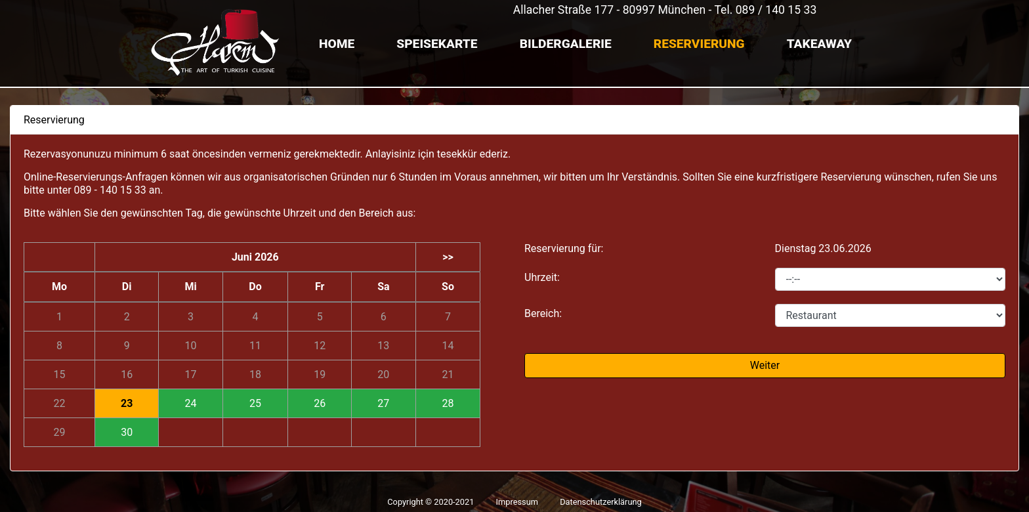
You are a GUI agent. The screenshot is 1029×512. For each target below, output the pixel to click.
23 (127, 403)
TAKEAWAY (819, 43)
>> (447, 257)
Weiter (765, 365)
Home (336, 43)
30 (127, 432)
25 (255, 403)
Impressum (517, 502)
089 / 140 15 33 (776, 9)
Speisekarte (436, 43)
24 (191, 403)
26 (320, 403)
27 (383, 403)
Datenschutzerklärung (601, 502)
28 (447, 403)
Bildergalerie (566, 43)
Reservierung (699, 43)
